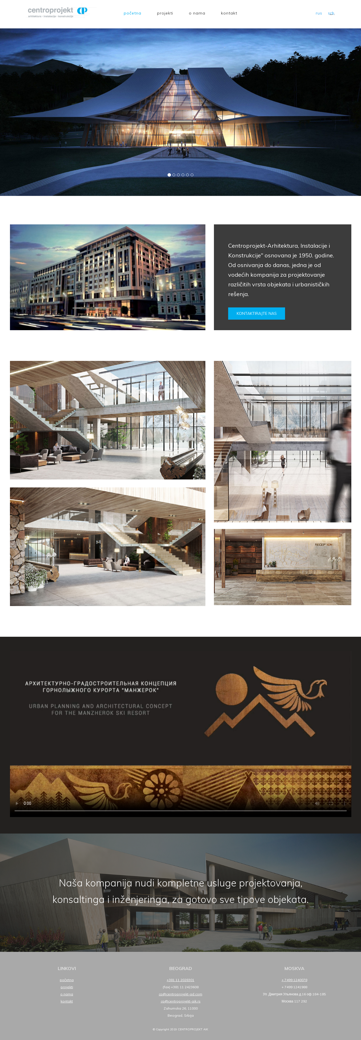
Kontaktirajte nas (257, 313)
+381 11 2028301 (180, 980)
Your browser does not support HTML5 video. (180, 734)
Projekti (165, 13)
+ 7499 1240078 (294, 980)
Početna (132, 13)
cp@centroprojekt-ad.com (180, 994)
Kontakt (229, 13)
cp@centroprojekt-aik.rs (181, 1001)
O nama (197, 13)
